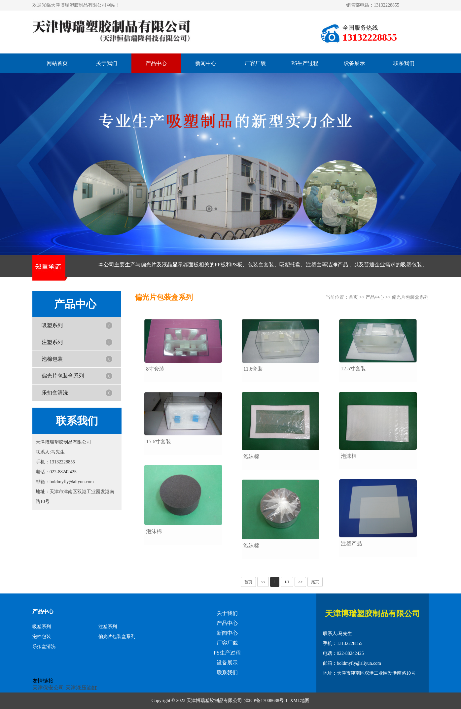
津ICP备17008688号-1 (266, 700)
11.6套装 (253, 369)
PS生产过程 (304, 63)
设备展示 (354, 63)
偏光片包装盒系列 (63, 376)
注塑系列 (52, 342)
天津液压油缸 (81, 688)
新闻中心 (205, 63)
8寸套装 (155, 369)
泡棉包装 (52, 359)
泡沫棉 (154, 531)
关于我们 (106, 63)
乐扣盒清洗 (55, 392)
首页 (353, 297)
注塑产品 (351, 543)
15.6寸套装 (158, 441)
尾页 (315, 582)
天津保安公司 (48, 688)
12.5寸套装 (353, 368)
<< (263, 582)
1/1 (286, 582)
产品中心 (156, 63)
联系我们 (403, 63)
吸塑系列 (52, 325)
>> (300, 582)
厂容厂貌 (255, 63)
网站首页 (57, 63)
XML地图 (299, 700)
